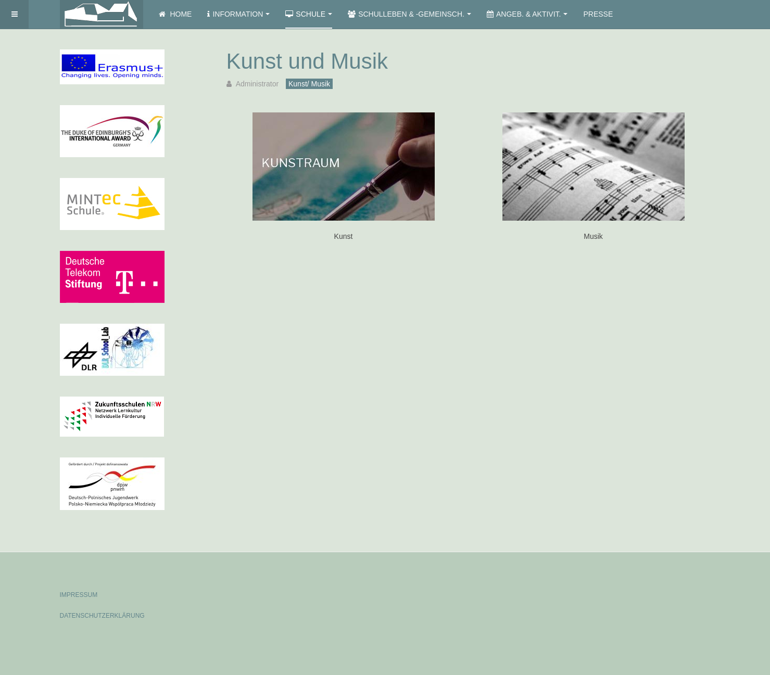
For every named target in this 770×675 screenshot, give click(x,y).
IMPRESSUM (79, 594)
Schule (308, 14)
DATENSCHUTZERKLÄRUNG (102, 615)
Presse (598, 14)
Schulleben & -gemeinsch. (409, 14)
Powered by (662, 586)
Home (175, 14)
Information (238, 14)
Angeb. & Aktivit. (527, 14)
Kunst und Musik (307, 61)
